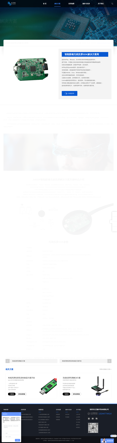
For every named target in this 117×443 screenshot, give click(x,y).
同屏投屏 (58, 417)
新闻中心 (78, 425)
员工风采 (78, 423)
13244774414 (105, 414)
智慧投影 (58, 415)
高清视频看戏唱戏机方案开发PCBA (46, 430)
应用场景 (71, 3)
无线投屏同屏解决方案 (15, 362)
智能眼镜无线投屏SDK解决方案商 (28, 417)
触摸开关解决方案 (42, 423)
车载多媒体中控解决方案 (44, 425)
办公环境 (78, 420)
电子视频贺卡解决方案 (43, 428)
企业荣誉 (78, 417)
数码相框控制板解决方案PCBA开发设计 (47, 417)
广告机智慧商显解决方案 (44, 415)
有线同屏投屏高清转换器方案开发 (86, 362)
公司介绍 (78, 415)
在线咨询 (71, 93)
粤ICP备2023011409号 (76, 439)
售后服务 (67, 417)
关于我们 (101, 3)
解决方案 (57, 3)
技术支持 (67, 415)
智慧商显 (58, 420)
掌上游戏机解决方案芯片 (44, 420)
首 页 (44, 3)
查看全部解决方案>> (105, 370)
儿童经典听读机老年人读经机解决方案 (47, 433)
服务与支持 (86, 3)
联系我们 (78, 428)
